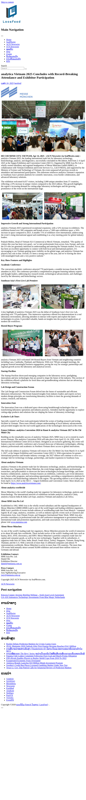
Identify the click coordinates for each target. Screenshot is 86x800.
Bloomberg (11, 683)
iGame (9, 54)
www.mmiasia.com (19, 522)
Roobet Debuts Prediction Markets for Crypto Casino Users (31, 644)
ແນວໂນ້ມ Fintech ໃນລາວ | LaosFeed (32, 705)
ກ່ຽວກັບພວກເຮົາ (13, 59)
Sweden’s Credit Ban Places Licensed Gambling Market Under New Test (36, 665)
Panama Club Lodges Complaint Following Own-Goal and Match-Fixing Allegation (41, 656)
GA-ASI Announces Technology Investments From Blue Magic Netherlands (33, 597)
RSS (8, 61)
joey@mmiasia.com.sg (10, 575)
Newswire (10, 686)
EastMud (10, 688)
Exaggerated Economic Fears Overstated (23, 661)
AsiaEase (10, 691)
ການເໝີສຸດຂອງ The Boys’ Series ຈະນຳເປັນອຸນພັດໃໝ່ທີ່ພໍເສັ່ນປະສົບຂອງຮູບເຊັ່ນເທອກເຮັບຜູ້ (45, 653)
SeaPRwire (11, 42)
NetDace (10, 693)
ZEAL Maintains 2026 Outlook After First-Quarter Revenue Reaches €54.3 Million (41, 646)
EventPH (10, 700)
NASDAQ (10, 681)
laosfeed (17, 83)
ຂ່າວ (8, 52)
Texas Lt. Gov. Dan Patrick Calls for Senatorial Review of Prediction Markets (38, 668)
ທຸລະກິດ (9, 49)
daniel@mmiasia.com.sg (11, 563)
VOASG (9, 698)
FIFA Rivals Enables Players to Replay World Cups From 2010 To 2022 (36, 658)
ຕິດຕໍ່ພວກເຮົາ (12, 56)
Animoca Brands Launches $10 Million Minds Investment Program (34, 663)
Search (4, 66)
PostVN (9, 695)
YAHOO (10, 679)
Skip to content (7, 2)
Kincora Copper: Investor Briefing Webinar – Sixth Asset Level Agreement (32, 595)
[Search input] (12, 68)
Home (8, 40)
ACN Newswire (13, 44)
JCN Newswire (12, 47)
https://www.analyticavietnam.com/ (26, 483)
